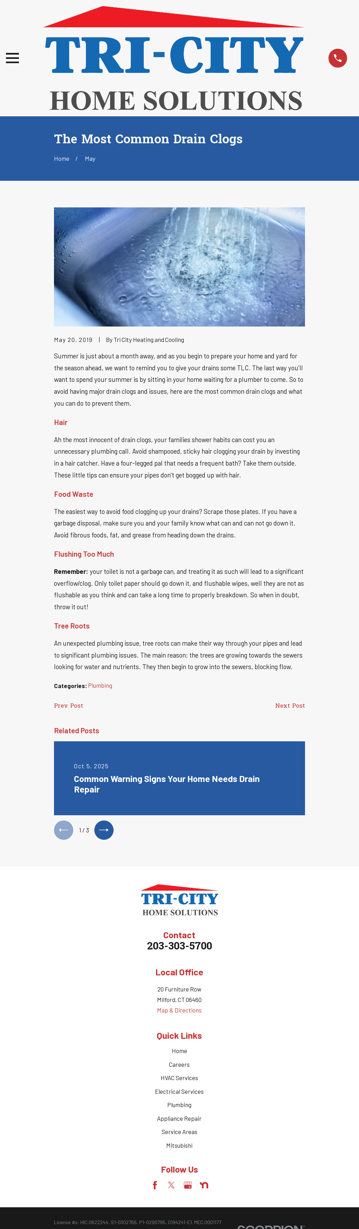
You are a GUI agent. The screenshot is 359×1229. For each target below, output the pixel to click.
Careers (179, 1066)
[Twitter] (171, 1187)
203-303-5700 (179, 949)
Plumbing (100, 685)
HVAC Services (179, 1080)
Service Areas (179, 1134)
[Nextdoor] (204, 1187)
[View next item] (107, 831)
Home (179, 1053)
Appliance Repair (179, 1120)
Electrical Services (179, 1093)
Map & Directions (179, 1012)
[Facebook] (155, 1187)
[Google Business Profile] (188, 1187)
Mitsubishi (179, 1147)
